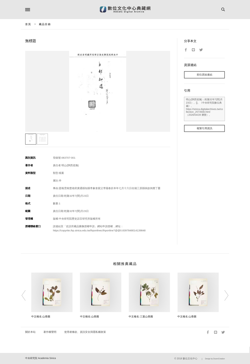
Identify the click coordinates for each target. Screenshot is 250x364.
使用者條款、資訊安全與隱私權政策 (85, 331)
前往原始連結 (204, 74)
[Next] (223, 295)
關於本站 (30, 331)
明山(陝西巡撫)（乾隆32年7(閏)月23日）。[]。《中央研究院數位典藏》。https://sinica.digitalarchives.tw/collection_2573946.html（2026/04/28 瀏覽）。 (204, 109)
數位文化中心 (190, 358)
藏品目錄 (45, 24)
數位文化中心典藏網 (125, 9)
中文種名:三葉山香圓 (141, 316)
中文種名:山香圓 (40, 316)
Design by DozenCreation (215, 359)
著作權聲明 (49, 331)
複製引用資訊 (204, 128)
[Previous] (26, 295)
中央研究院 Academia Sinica (40, 358)
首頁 (28, 24)
